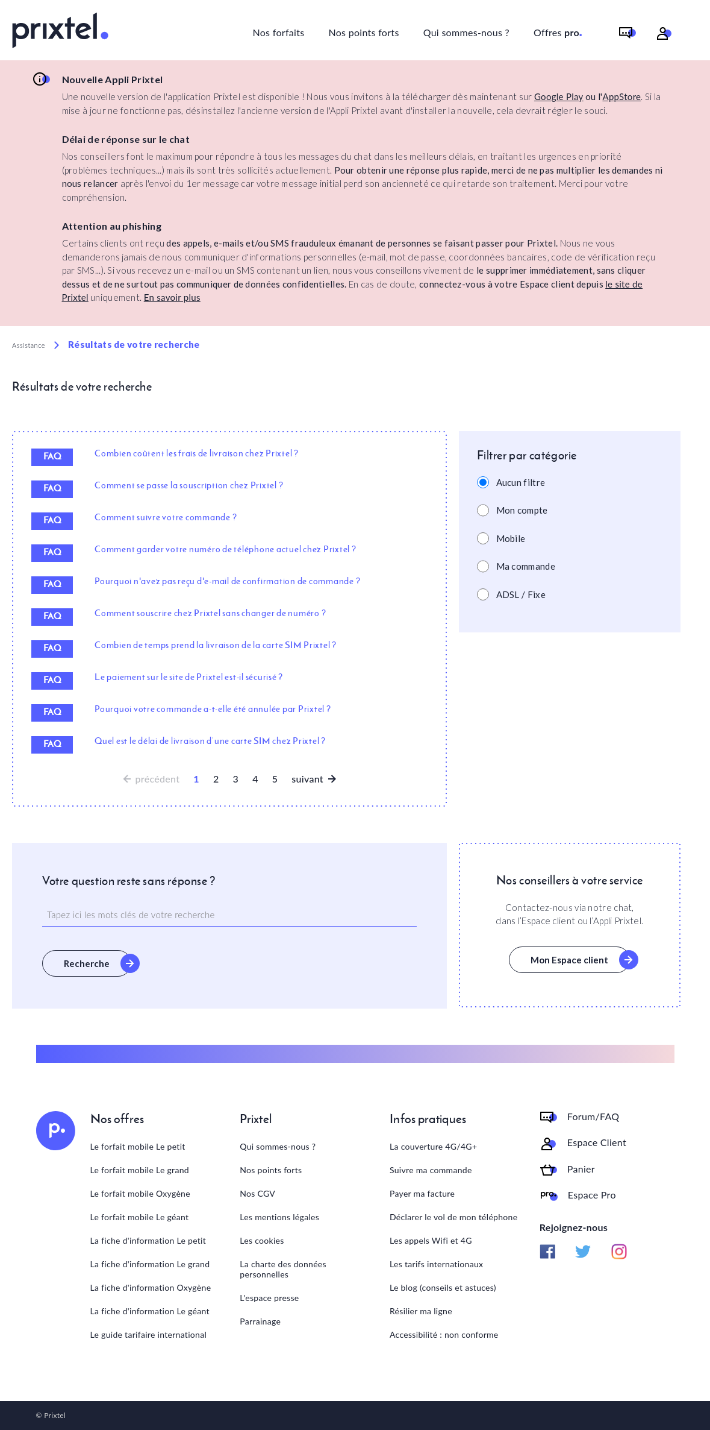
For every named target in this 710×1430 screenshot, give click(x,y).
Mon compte (522, 510)
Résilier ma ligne (421, 1311)
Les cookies (262, 1240)
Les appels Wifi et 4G (431, 1240)
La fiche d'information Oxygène (150, 1287)
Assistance (28, 345)
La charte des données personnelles (283, 1269)
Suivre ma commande (431, 1170)
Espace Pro (592, 1194)
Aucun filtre (521, 482)
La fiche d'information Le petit (148, 1240)
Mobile (511, 538)
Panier (581, 1169)
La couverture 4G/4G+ (433, 1146)
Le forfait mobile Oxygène (140, 1193)
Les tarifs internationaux (436, 1264)
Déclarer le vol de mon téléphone (453, 1217)
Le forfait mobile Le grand (139, 1170)
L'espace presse (269, 1298)
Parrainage (260, 1321)
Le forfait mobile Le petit (137, 1146)
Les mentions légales (279, 1217)
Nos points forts (363, 32)
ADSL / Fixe (521, 594)
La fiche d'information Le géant (150, 1311)
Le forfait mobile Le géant (139, 1217)
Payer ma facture (422, 1193)
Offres (558, 30)
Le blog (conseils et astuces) (443, 1287)
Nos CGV (257, 1193)
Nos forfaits (278, 32)
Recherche (86, 963)
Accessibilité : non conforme (444, 1334)
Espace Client (596, 1142)
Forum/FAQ (593, 1116)
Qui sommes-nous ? (466, 32)
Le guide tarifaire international (148, 1334)
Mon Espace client (569, 960)
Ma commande (525, 566)
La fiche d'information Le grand (150, 1264)
